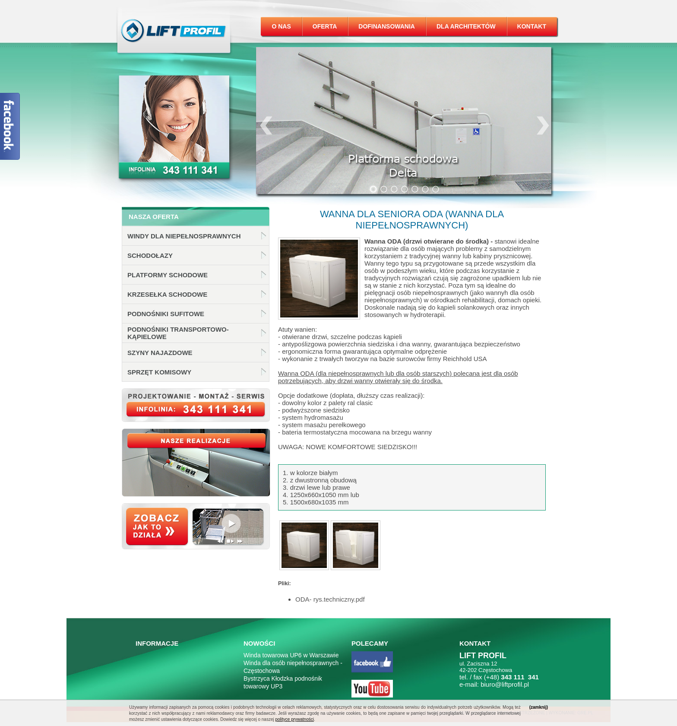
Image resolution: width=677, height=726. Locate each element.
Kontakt (531, 26)
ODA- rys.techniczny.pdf (330, 599)
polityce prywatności (294, 719)
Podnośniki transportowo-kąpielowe (178, 333)
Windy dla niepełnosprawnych (184, 236)
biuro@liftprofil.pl (505, 684)
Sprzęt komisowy (159, 372)
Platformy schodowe (167, 275)
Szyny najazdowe (160, 352)
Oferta (325, 26)
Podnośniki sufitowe (165, 313)
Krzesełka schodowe (167, 294)
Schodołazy (150, 255)
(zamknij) (538, 707)
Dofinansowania (386, 26)
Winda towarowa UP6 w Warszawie (291, 655)
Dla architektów (466, 26)
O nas (281, 26)
